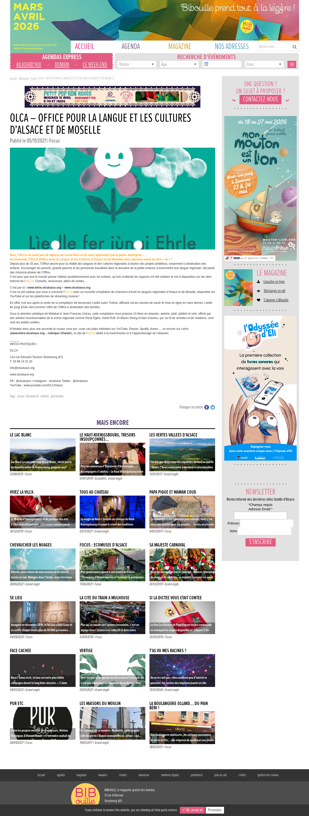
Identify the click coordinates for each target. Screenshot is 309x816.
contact (123, 775)
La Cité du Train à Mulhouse (104, 598)
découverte (32, 396)
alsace (21, 396)
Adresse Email (238, 517)
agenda (61, 775)
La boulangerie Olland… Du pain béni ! (178, 705)
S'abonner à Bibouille (276, 300)
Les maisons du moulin (100, 703)
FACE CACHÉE (20, 651)
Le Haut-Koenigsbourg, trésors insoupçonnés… (107, 437)
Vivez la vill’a (21, 492)
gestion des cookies (268, 775)
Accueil (13, 78)
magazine (81, 775)
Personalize (215, 810)
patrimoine (57, 396)
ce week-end (95, 65)
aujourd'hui (28, 65)
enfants (45, 396)
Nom (230, 553)
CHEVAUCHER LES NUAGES (31, 545)
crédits (242, 775)
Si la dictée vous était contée (175, 598)
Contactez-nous (260, 99)
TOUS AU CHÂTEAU (94, 492)
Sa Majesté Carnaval (167, 545)
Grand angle (115, 478)
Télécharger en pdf (274, 291)
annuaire (102, 775)
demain (62, 65)
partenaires (197, 775)
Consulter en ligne (274, 282)
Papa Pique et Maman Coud (172, 492)
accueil (41, 775)
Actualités (100, 478)
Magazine (24, 78)
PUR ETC (16, 703)
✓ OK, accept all (192, 810)
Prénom (232, 535)
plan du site (220, 775)
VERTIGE (86, 651)
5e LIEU (16, 598)
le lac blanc (21, 435)
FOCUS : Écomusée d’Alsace (103, 545)
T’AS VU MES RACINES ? (167, 651)
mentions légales (170, 775)
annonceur (144, 775)
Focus (33, 78)
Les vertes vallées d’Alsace (173, 435)
